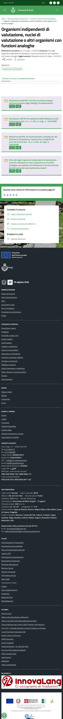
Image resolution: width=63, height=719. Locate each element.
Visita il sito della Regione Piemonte (14, 617)
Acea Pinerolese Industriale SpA (13, 631)
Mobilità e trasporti (8, 364)
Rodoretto (5, 661)
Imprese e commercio (9, 361)
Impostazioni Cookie (8, 582)
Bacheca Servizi (7, 568)
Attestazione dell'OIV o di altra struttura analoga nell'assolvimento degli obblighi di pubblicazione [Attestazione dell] (31, 102)
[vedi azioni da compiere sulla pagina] (19, 59)
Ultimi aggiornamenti (9, 590)
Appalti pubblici (7, 339)
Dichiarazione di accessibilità (12, 546)
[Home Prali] (21, 10)
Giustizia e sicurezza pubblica (12, 357)
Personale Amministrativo (11, 312)
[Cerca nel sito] (57, 10)
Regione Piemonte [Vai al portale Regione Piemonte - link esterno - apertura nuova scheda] (8, 3)
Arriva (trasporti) (7, 642)
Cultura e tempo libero (9, 350)
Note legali (5, 579)
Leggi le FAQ (6, 553)
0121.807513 (9, 449)
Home (3, 18)
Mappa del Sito (7, 597)
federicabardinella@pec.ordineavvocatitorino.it (22, 531)
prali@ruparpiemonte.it (15, 463)
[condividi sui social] (6, 59)
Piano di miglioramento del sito (13, 549)
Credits (4, 586)
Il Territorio (5, 422)
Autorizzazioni (6, 342)
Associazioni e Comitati (10, 437)
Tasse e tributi (6, 391)
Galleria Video (6, 430)
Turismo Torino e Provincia (11, 635)
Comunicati (5, 399)
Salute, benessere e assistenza (13, 368)
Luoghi (3, 419)
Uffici (3, 301)
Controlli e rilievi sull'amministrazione (43, 18)
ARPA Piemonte (7, 639)
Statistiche (5, 593)
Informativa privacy (8, 575)
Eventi (3, 415)
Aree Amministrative (9, 297)
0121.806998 (10, 452)
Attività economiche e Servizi (12, 433)
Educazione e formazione (10, 353)
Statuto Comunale (8, 571)
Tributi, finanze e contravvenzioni (13, 372)
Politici (3, 315)
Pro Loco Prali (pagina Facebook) (13, 650)
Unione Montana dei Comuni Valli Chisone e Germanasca (22, 624)
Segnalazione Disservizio (10, 560)
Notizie (4, 395)
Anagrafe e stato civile (9, 335)
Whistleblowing (7, 601)
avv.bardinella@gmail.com (16, 528)
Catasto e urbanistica (9, 346)
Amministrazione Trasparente (18, 18)
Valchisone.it (6, 657)
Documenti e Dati (7, 304)
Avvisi (3, 402)
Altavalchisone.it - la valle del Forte (14, 646)
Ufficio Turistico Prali (8, 653)
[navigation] (4, 10)
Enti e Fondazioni (7, 308)
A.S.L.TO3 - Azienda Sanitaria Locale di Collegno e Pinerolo (23, 628)
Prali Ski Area (6, 613)
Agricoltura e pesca (8, 328)
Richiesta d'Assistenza (9, 564)
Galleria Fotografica (8, 426)
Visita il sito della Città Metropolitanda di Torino (19, 620)
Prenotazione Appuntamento (12, 557)
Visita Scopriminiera (8, 664)
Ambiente (5, 331)
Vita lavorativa (6, 379)
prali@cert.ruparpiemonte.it (16, 460)
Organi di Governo (8, 293)
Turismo (4, 375)
